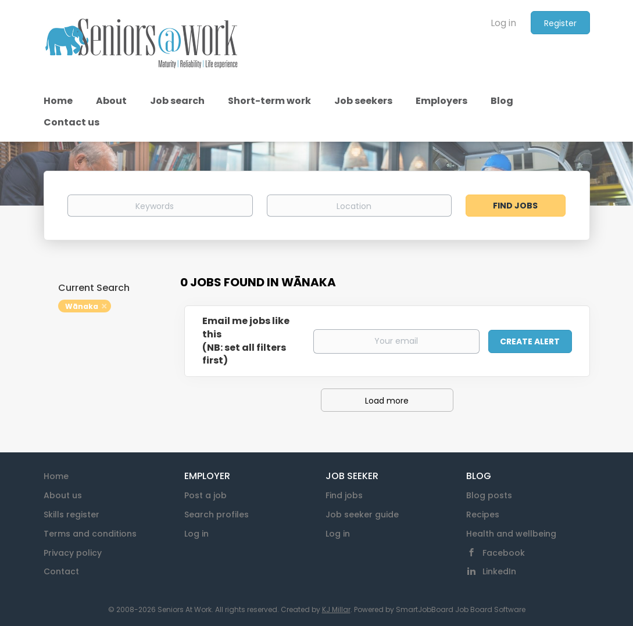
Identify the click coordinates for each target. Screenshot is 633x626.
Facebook (503, 553)
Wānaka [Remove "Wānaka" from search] (81, 306)
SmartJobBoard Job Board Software (460, 609)
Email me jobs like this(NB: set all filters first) (245, 341)
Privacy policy (73, 553)
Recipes (482, 514)
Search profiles (216, 514)
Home (56, 476)
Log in (503, 23)
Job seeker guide (362, 514)
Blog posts (489, 495)
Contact (61, 571)
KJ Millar (336, 609)
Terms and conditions (90, 533)
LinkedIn (499, 571)
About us (63, 495)
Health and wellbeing (511, 533)
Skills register (71, 514)
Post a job (205, 495)
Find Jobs (515, 205)
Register (560, 23)
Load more (387, 400)
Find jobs (344, 495)
